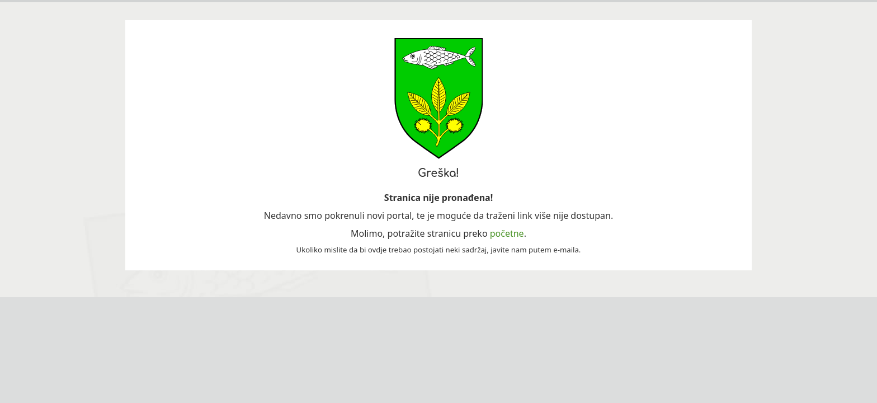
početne (507, 233)
